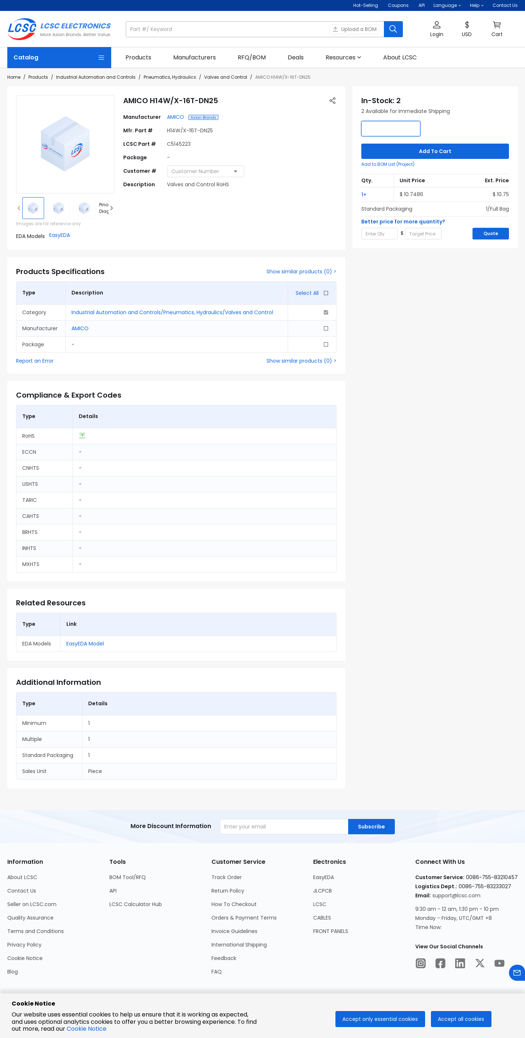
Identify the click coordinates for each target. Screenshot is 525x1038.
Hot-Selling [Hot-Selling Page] (366, 5)
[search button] (393, 29)
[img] (33, 208)
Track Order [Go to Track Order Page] (226, 877)
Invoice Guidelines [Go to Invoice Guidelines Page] (234, 931)
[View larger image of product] (65, 144)
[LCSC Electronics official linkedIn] (460, 964)
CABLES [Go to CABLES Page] (322, 917)
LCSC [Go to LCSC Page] (319, 904)
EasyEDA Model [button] (85, 643)
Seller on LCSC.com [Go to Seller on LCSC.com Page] (32, 904)
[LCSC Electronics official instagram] (420, 964)
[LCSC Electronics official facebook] (440, 964)
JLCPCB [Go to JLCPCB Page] (322, 890)
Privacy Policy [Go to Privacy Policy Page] (24, 944)
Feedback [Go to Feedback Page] (223, 958)
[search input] (255, 29)
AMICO (176, 117)
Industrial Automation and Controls (96, 77)
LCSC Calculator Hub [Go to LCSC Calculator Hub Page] (135, 904)
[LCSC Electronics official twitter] (479, 964)
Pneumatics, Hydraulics (170, 77)
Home (13, 77)
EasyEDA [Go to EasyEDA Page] (323, 877)
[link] (138, 57)
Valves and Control (225, 77)
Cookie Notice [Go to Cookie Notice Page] (25, 958)
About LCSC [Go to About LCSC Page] (22, 877)
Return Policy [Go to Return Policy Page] (227, 890)
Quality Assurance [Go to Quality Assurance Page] (30, 917)
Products (38, 77)
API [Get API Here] (422, 5)
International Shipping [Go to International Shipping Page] (239, 944)
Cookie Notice (86, 1029)
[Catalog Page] (59, 57)
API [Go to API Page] (113, 890)
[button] (447, 5)
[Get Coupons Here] (398, 5)
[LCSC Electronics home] (59, 29)
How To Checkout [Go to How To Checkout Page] (234, 904)
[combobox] (205, 171)
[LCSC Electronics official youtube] (499, 964)
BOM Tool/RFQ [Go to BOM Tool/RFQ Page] (127, 877)
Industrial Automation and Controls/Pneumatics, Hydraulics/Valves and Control (172, 312)
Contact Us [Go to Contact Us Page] (21, 890)
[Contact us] (517, 974)
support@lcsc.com (456, 895)
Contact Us (505, 5)
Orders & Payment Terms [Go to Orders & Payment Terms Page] (244, 917)
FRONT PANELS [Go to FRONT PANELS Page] (330, 931)
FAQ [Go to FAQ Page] (216, 971)
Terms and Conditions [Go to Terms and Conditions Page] (35, 931)
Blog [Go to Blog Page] (12, 971)
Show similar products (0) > (302, 271)
